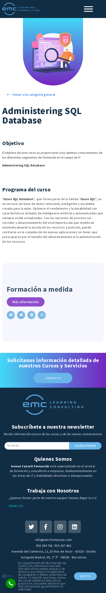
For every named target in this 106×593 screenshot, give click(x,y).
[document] (53, 296)
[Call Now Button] (11, 584)
